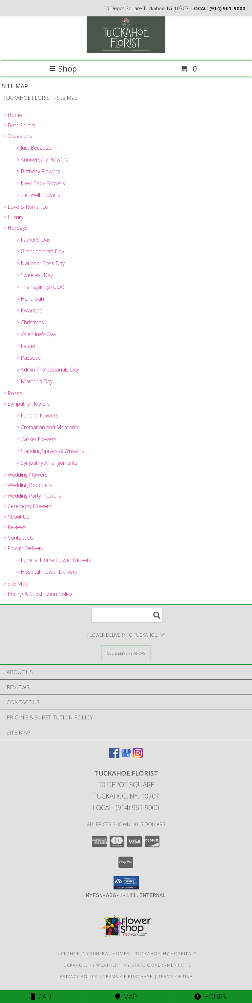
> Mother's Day (34, 381)
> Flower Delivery (23, 548)
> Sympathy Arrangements (46, 462)
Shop (63, 68)
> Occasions (17, 135)
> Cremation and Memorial (47, 427)
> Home (12, 114)
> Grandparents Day (40, 251)
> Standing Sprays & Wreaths (50, 451)
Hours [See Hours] (210, 996)
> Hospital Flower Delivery (46, 571)
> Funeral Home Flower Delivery (53, 560)
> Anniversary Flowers (42, 159)
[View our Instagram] (138, 756)
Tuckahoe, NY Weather (89, 965)
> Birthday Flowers (38, 171)
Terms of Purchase (128, 976)
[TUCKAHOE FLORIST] (126, 51)
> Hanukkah (30, 298)
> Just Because (33, 147)
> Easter (26, 346)
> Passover (29, 357)
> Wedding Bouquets (27, 485)
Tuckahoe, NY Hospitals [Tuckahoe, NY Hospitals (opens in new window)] (166, 953)
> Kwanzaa (29, 310)
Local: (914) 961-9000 (126, 807)
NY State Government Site (157, 965)
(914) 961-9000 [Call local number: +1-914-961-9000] (227, 8)
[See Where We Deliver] (126, 653)
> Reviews (15, 527)
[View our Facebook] (114, 756)
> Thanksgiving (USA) (40, 286)
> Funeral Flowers (37, 415)
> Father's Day (33, 239)
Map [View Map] (126, 996)
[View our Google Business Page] (126, 756)
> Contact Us (18, 537)
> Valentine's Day (36, 334)
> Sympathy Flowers (26, 403)
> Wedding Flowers (25, 474)
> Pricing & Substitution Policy (37, 594)
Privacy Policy (78, 976)
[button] (126, 882)
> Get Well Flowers (38, 195)
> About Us (16, 516)
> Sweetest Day (34, 275)
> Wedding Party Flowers (32, 495)
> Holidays (15, 227)
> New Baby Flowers (40, 183)
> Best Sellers (19, 125)
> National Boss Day (40, 263)
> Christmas (30, 322)
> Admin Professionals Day (47, 369)
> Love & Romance (25, 206)
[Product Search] (127, 615)
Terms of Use (175, 976)
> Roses (12, 393)
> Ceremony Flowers (27, 506)
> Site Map (15, 583)
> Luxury (13, 217)
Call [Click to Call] (42, 996)
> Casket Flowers (36, 439)
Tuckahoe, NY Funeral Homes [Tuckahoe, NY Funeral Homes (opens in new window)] (92, 953)
